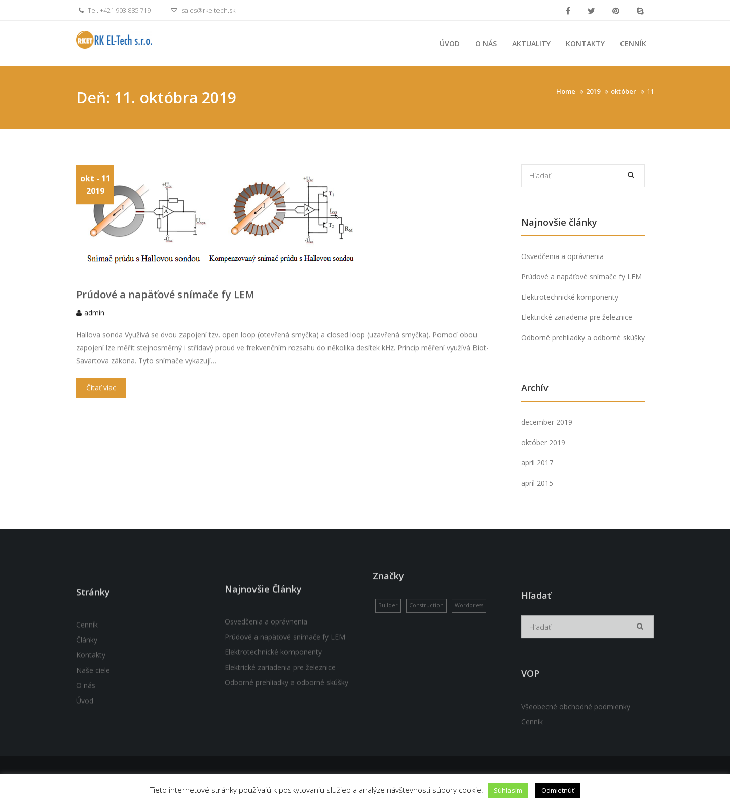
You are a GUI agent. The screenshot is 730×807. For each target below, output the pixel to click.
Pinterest (616, 10)
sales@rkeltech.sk (201, 10)
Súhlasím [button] (508, 790)
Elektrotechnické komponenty (569, 297)
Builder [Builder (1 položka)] (388, 629)
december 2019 (546, 422)
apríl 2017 (537, 462)
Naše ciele (93, 720)
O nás (486, 43)
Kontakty (585, 43)
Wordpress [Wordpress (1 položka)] (469, 629)
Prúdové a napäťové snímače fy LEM (165, 306)
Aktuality (531, 43)
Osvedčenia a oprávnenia (562, 256)
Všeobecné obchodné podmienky (575, 762)
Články (86, 689)
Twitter (591, 10)
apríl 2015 (537, 483)
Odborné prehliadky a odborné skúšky (583, 337)
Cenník (633, 43)
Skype (640, 10)
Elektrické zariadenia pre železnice (576, 317)
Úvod (450, 43)
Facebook (568, 10)
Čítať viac (101, 399)
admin (94, 324)
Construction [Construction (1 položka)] (426, 629)
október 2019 (543, 442)
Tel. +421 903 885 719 (113, 10)
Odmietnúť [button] (557, 790)
